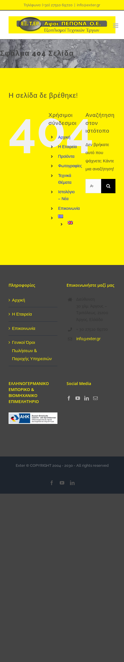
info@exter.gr (88, 5)
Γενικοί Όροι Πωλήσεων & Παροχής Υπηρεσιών (32, 350)
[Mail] (95, 398)
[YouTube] (77, 398)
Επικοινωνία (69, 208)
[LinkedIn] (86, 398)
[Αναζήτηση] (108, 186)
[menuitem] (67, 216)
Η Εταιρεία (67, 146)
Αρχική (64, 137)
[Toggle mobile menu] (114, 26)
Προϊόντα (66, 156)
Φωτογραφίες (70, 165)
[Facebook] (69, 398)
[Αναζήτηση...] (93, 186)
